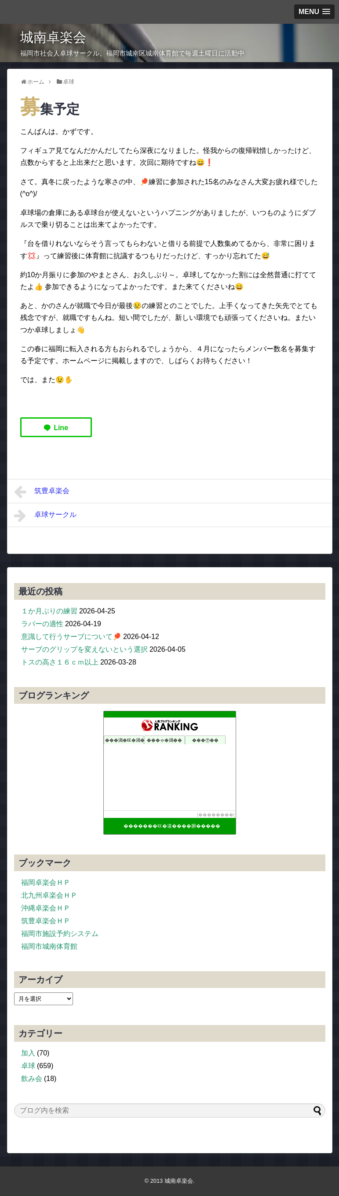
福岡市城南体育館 (49, 946)
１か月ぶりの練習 (49, 611)
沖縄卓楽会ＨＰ (45, 908)
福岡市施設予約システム (59, 933)
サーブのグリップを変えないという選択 (84, 649)
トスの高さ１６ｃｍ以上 (59, 662)
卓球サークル (45, 516)
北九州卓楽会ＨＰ (49, 895)
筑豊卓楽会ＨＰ (45, 921)
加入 (28, 1053)
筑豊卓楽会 (42, 492)
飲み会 (31, 1078)
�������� (215, 814)
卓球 (28, 1066)
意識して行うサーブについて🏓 (71, 636)
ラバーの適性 (42, 624)
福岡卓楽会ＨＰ (45, 882)
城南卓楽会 (53, 37)
